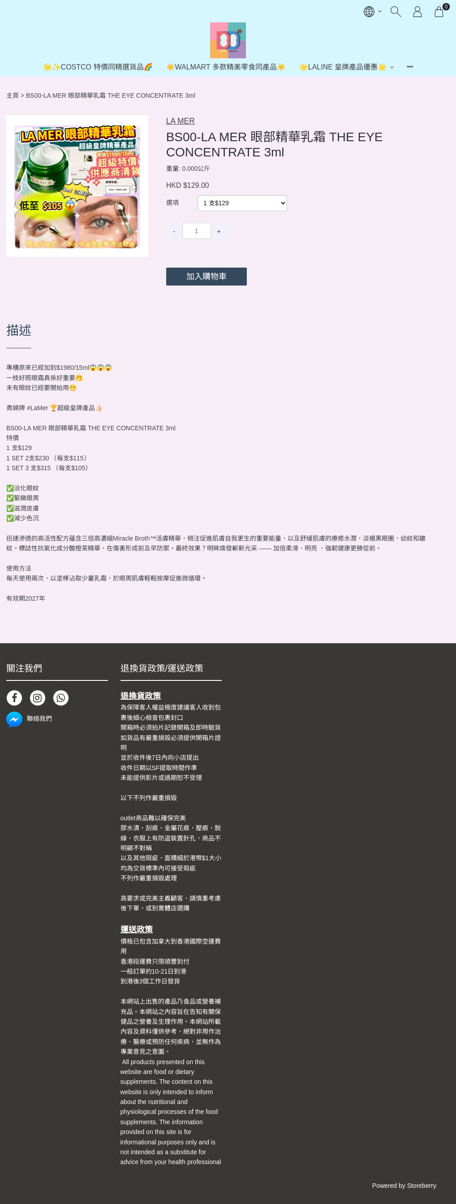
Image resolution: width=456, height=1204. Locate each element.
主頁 (12, 95)
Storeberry (421, 1185)
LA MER (180, 121)
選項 (172, 202)
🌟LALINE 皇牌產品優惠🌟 (343, 67)
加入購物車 (206, 276)
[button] (140, 123)
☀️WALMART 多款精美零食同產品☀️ (226, 67)
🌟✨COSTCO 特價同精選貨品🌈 (98, 67)
